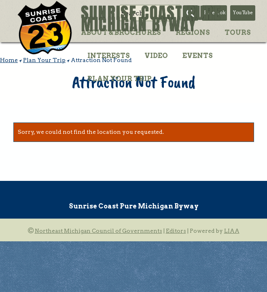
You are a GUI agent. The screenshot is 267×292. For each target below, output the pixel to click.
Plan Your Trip (119, 79)
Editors (176, 231)
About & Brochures (121, 32)
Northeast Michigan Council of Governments (98, 231)
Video (156, 56)
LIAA (231, 231)
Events (197, 56)
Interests (108, 56)
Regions (193, 32)
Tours (238, 32)
